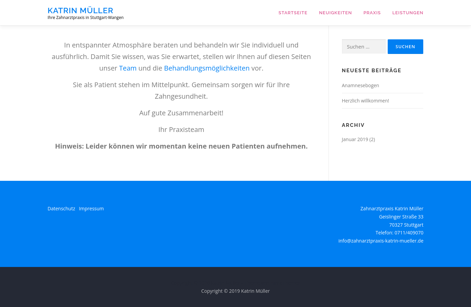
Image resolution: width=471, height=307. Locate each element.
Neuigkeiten (335, 12)
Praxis (372, 12)
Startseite (293, 12)
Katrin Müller (80, 10)
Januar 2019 (355, 139)
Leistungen (408, 12)
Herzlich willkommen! (365, 100)
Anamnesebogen (360, 85)
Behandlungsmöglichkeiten (207, 68)
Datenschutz (61, 208)
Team (128, 68)
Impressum (91, 208)
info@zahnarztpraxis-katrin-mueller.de (380, 240)
